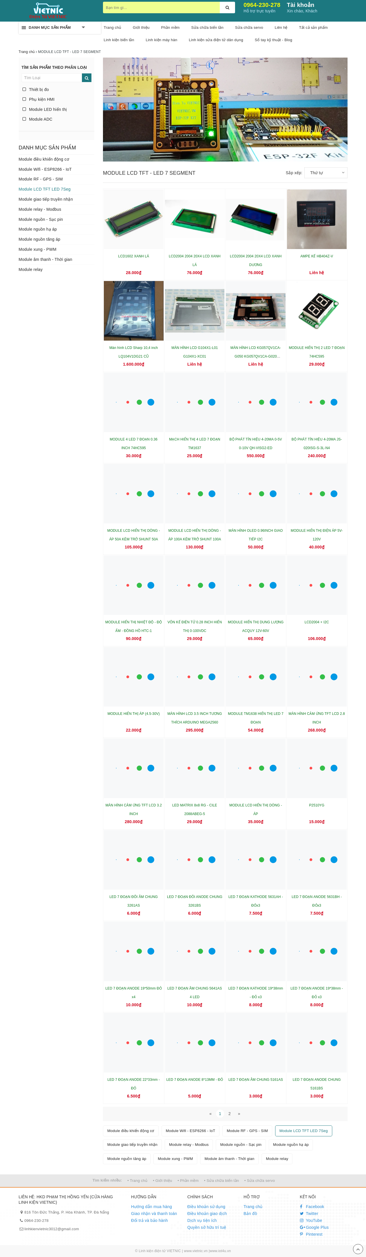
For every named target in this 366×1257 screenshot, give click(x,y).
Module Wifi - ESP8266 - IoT (45, 169)
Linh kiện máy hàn (161, 40)
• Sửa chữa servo (259, 1180)
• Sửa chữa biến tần (221, 1180)
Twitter (309, 1213)
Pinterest (311, 1234)
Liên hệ (281, 27)
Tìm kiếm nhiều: (107, 1180)
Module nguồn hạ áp (38, 229)
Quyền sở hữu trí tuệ (206, 1227)
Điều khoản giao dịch (207, 1213)
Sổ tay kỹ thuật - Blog (273, 40)
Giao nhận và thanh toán (154, 1213)
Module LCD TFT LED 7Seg (45, 189)
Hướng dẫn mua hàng (151, 1206)
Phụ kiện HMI (38, 99)
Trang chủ (112, 27)
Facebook (312, 1206)
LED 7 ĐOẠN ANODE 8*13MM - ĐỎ (194, 1080)
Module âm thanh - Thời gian (45, 259)
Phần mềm (170, 27)
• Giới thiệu (162, 1180)
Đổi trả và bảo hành (149, 1220)
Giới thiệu (141, 27)
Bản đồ (250, 1213)
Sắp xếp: (294, 172)
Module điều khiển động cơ (44, 159)
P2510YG (316, 805)
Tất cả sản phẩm (313, 27)
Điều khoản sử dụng (206, 1206)
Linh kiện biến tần (119, 40)
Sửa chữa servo (249, 27)
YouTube (311, 1220)
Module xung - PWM (38, 249)
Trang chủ (253, 1206)
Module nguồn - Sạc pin (41, 219)
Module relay (31, 269)
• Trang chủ (137, 1180)
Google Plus (314, 1227)
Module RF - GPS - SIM (41, 179)
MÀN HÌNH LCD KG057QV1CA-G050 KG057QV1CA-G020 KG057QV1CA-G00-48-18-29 (255, 356)
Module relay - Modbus (40, 209)
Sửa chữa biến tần (207, 27)
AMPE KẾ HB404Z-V (316, 256)
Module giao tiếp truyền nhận (46, 199)
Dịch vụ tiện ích (202, 1220)
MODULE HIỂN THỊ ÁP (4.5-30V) (134, 714)
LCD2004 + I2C (317, 622)
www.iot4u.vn (220, 1251)
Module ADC (37, 119)
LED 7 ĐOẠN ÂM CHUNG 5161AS (255, 1080)
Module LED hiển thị (44, 109)
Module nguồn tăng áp (40, 239)
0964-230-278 (262, 5)
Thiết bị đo (35, 89)
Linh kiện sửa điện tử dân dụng (216, 40)
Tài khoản (300, 5)
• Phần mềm (188, 1180)
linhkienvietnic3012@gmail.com (52, 1229)
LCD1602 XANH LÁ (133, 256)
